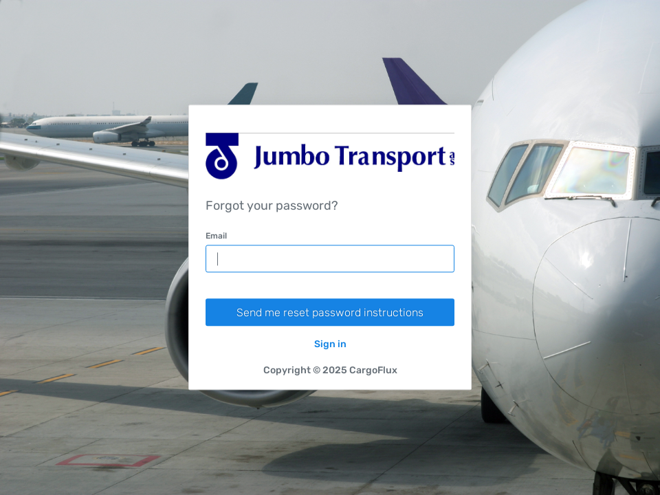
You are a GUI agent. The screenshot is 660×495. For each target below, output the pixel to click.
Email (216, 236)
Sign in (330, 345)
